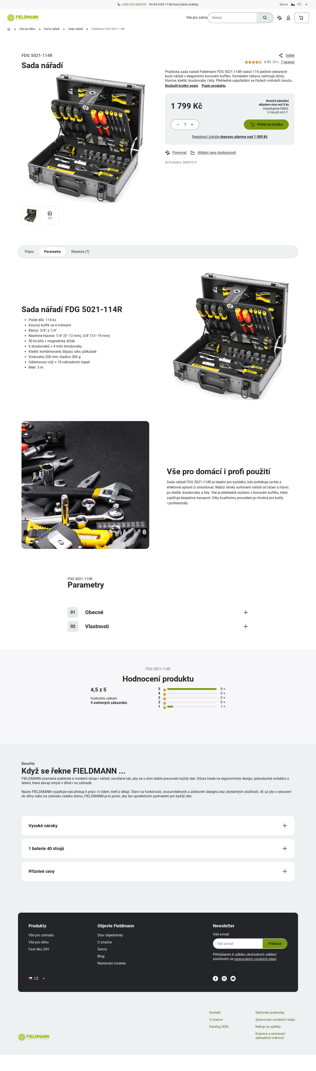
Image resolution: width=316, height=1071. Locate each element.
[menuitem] (59, 17)
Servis (284, 4)
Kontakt (215, 1028)
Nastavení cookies (115, 971)
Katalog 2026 (219, 1042)
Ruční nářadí (51, 29)
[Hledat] (263, 18)
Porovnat (176, 156)
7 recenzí (287, 62)
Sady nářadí (75, 29)
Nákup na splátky (268, 1042)
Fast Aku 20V (42, 957)
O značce (108, 950)
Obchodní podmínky (271, 1028)
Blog (104, 964)
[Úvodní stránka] (9, 29)
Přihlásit (270, 951)
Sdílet (286, 55)
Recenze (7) (83, 255)
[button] (263, 126)
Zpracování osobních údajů (276, 1035)
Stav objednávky (114, 943)
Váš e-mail (217, 942)
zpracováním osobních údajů (253, 966)
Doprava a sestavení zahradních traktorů (271, 1051)
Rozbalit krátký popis (181, 86)
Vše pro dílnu (27, 29)
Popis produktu (214, 86)
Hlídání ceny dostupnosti (213, 156)
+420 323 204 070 (134, 4)
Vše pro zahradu (44, 943)
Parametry (53, 255)
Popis (29, 255)
